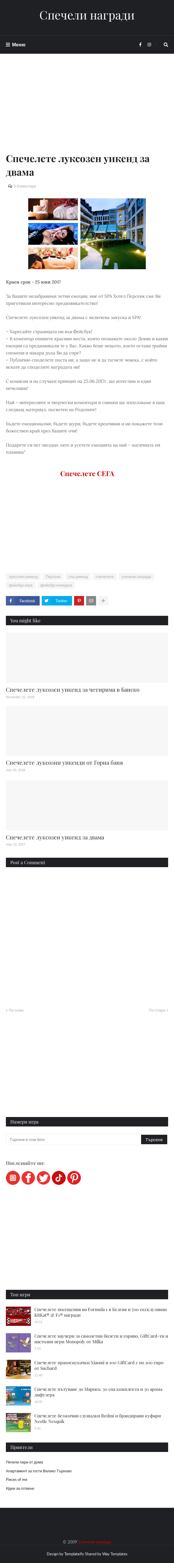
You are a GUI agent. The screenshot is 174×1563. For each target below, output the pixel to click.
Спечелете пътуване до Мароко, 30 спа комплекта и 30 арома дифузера (98, 1392)
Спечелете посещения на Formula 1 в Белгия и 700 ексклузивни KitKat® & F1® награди (100, 1312)
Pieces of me (16, 1479)
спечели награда (136, 576)
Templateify (74, 1553)
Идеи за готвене (20, 1488)
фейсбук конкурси (56, 585)
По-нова (16, 1010)
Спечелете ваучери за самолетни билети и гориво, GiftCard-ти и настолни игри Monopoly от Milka (101, 1339)
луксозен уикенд (23, 576)
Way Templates (115, 1553)
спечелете (104, 576)
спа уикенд (78, 576)
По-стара (157, 1010)
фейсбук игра (21, 585)
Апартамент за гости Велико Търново (39, 1470)
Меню (19, 44)
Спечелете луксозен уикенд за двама (55, 837)
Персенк (53, 576)
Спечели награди (87, 15)
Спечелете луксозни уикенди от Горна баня (64, 762)
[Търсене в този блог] (74, 1139)
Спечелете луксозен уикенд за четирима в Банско (72, 689)
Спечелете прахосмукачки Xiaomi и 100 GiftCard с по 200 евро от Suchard (98, 1365)
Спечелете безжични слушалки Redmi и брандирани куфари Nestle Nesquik (97, 1418)
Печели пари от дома (24, 1462)
